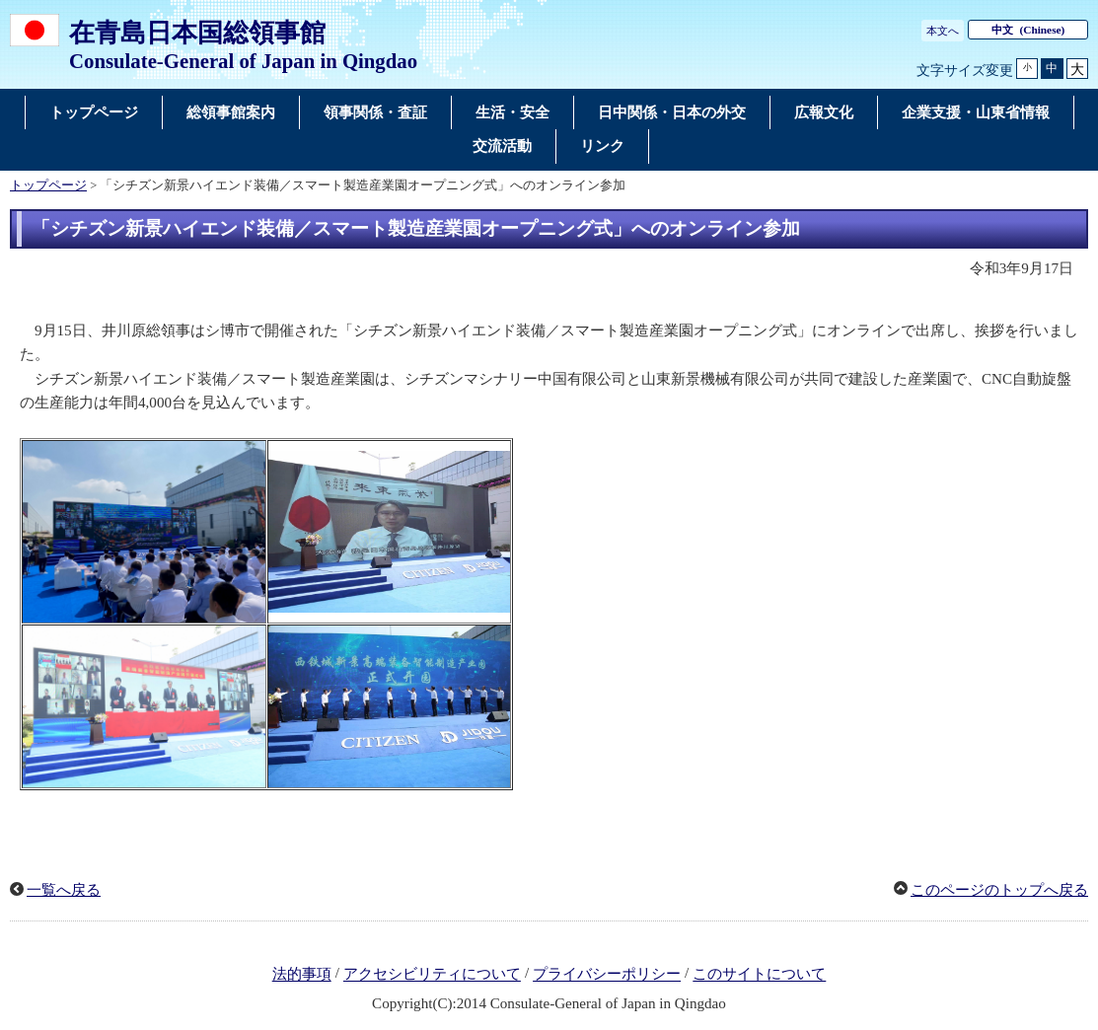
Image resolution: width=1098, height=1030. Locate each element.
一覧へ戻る (64, 890)
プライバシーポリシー (607, 975)
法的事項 (301, 975)
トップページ (48, 185)
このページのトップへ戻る (999, 890)
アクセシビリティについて (432, 975)
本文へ (942, 31)
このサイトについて (759, 975)
